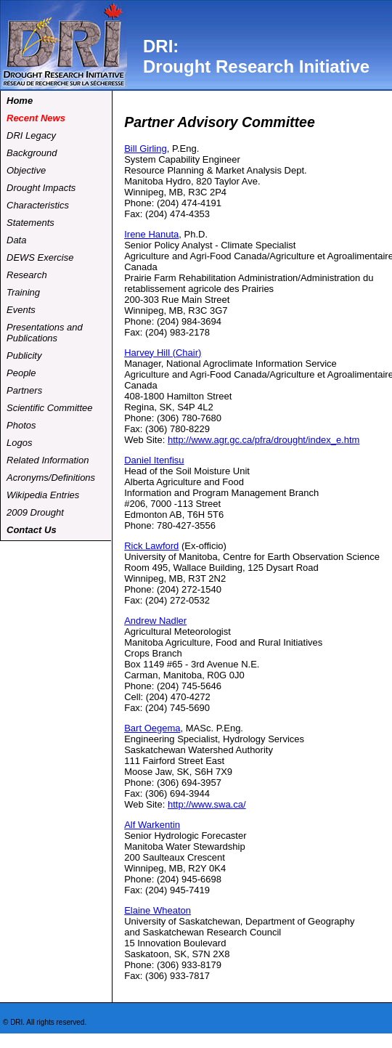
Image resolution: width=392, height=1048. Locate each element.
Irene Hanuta (151, 234)
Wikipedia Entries (43, 495)
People (21, 372)
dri (64, 45)
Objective (26, 170)
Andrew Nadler (155, 620)
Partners (24, 390)
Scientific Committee (49, 407)
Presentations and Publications (45, 333)
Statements (30, 222)
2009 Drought (35, 512)
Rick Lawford (151, 545)
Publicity (24, 355)
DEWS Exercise (40, 257)
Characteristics (38, 205)
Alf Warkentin (152, 824)
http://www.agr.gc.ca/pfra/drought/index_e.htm (263, 439)
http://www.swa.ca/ (207, 804)
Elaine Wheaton (157, 910)
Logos (19, 442)
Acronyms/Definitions (51, 477)
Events (21, 309)
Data (16, 240)
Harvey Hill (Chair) (162, 352)
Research (27, 274)
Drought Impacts (41, 187)
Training (23, 292)
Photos (21, 425)
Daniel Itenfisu (154, 460)
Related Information (48, 460)
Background (32, 152)
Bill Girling (145, 148)
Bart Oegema (152, 728)
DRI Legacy (31, 135)
